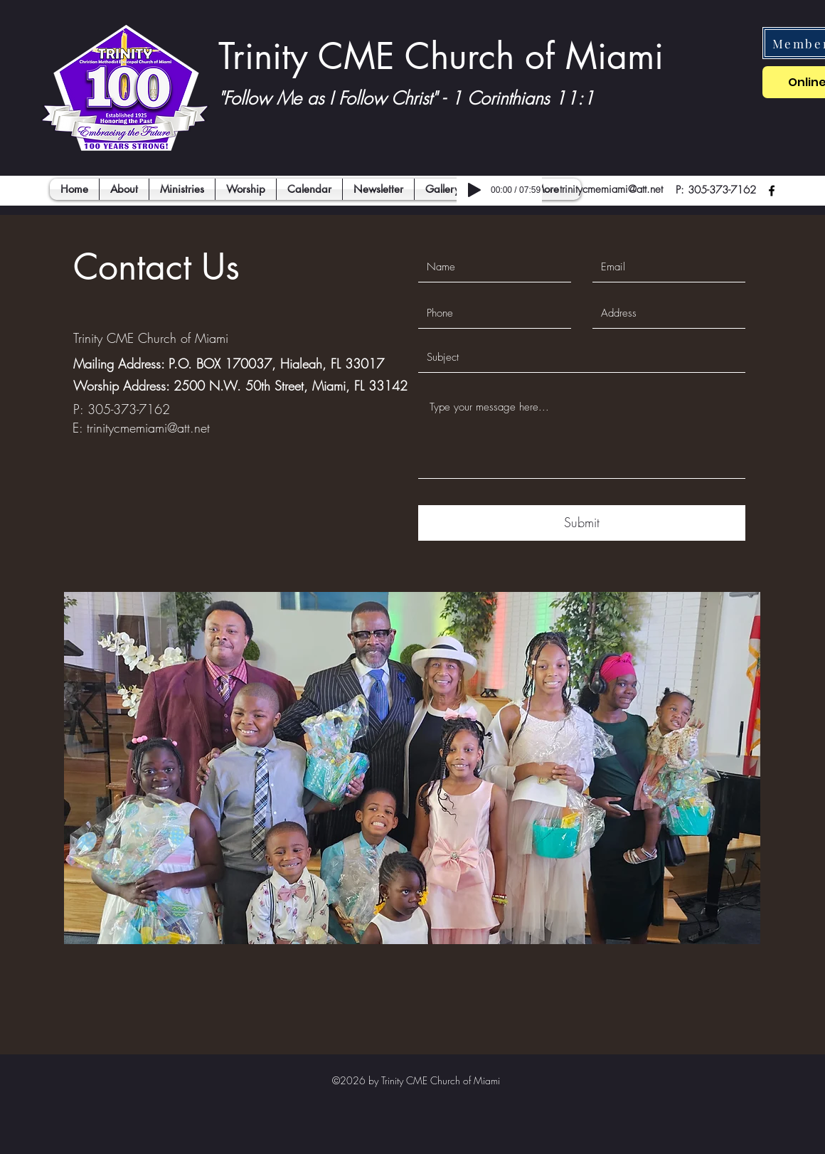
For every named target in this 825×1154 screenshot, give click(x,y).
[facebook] (772, 191)
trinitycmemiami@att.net (611, 189)
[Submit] (581, 523)
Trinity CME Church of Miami (441, 56)
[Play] (474, 190)
